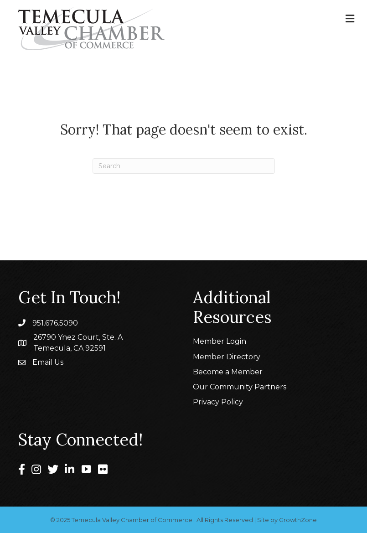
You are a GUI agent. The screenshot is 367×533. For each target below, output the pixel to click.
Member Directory (226, 356)
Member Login (219, 341)
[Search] (184, 166)
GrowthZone (298, 519)
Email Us (47, 362)
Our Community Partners (239, 387)
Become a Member (228, 371)
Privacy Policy (218, 402)
